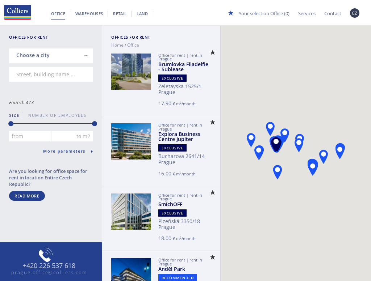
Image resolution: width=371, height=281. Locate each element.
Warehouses (89, 13)
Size (14, 115)
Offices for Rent (130, 37)
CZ (355, 13)
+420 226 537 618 (49, 266)
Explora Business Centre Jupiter (179, 136)
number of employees (54, 115)
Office (58, 13)
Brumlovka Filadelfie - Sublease (183, 67)
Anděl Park (171, 268)
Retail (119, 13)
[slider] (10, 123)
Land (142, 13)
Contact (332, 13)
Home (117, 45)
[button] (276, 144)
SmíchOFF (170, 204)
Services (307, 13)
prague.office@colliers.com (49, 272)
